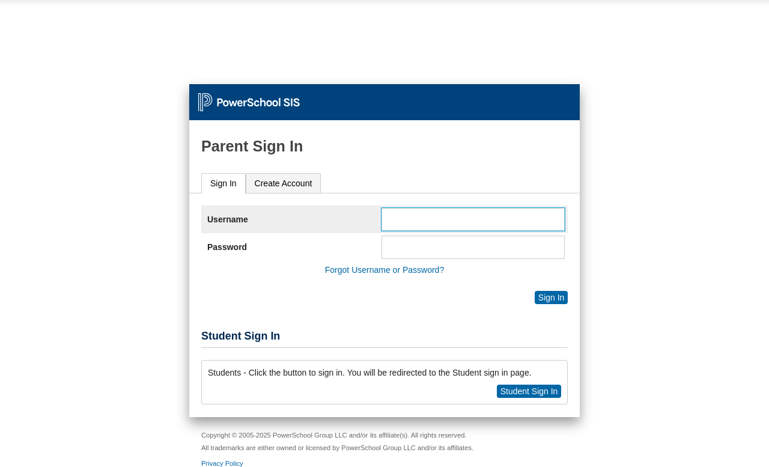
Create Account (283, 183)
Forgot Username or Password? (384, 270)
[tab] (223, 183)
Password (227, 247)
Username (227, 219)
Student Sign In (529, 391)
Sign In (223, 183)
